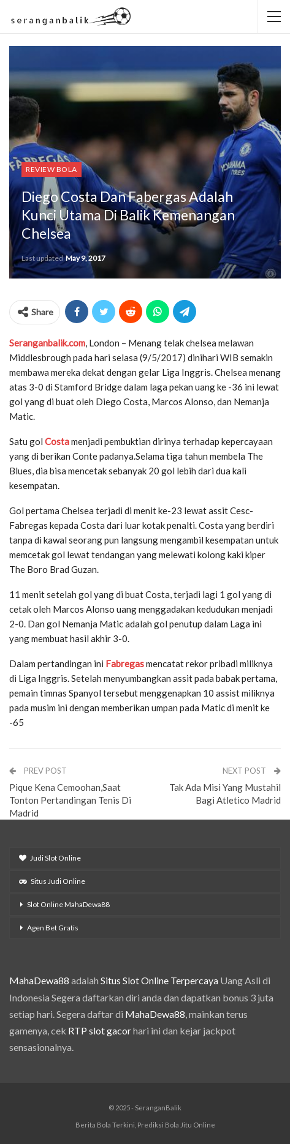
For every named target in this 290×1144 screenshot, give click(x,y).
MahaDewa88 (39, 980)
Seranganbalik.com (47, 342)
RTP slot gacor (99, 1030)
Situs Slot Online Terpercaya (159, 980)
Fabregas (125, 663)
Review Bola (51, 169)
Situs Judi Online (52, 881)
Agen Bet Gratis (52, 927)
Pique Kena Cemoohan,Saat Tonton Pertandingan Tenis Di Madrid (70, 800)
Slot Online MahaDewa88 (68, 904)
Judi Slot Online (50, 857)
